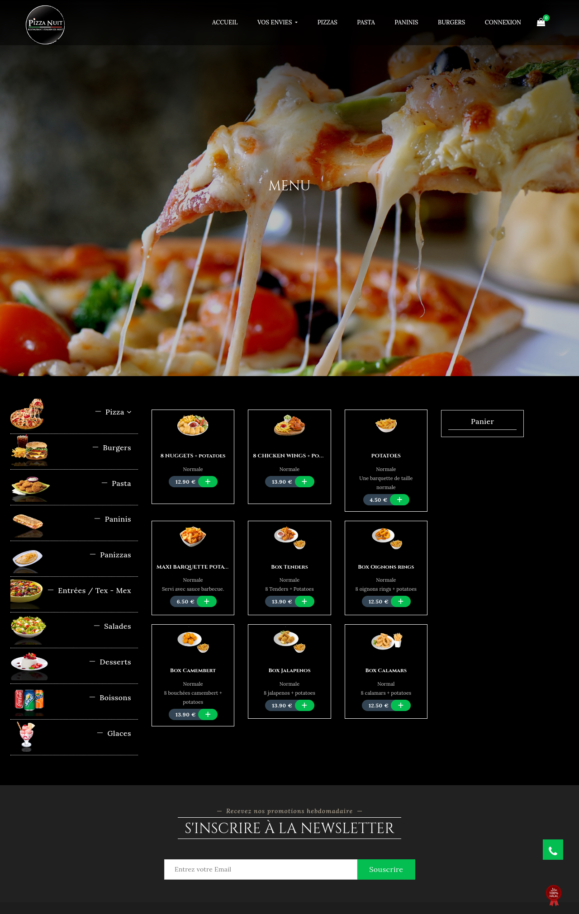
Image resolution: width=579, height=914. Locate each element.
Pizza (113, 411)
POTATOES (386, 455)
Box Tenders (289, 566)
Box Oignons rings (386, 566)
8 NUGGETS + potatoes (193, 455)
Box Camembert (193, 670)
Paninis (406, 22)
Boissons (110, 697)
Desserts (110, 661)
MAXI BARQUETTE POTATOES (198, 566)
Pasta (366, 22)
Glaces (113, 733)
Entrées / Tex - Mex (89, 590)
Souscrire (386, 869)
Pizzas (327, 22)
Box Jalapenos (289, 670)
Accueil (224, 22)
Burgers (451, 22)
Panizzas (110, 554)
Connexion (503, 22)
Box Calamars (386, 670)
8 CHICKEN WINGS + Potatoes (295, 455)
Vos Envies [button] (275, 22)
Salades (112, 626)
